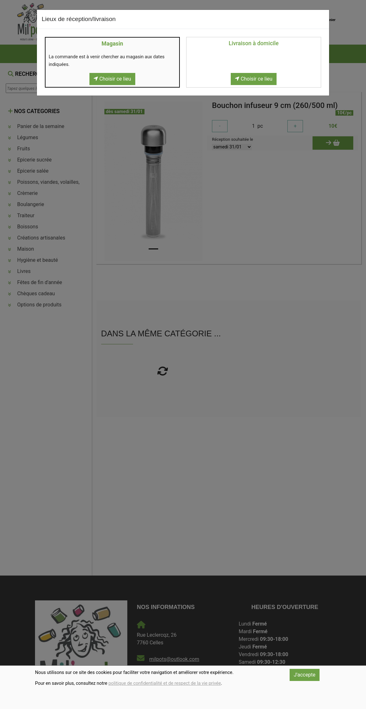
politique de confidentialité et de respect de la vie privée (165, 683)
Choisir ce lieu (112, 79)
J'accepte (304, 675)
